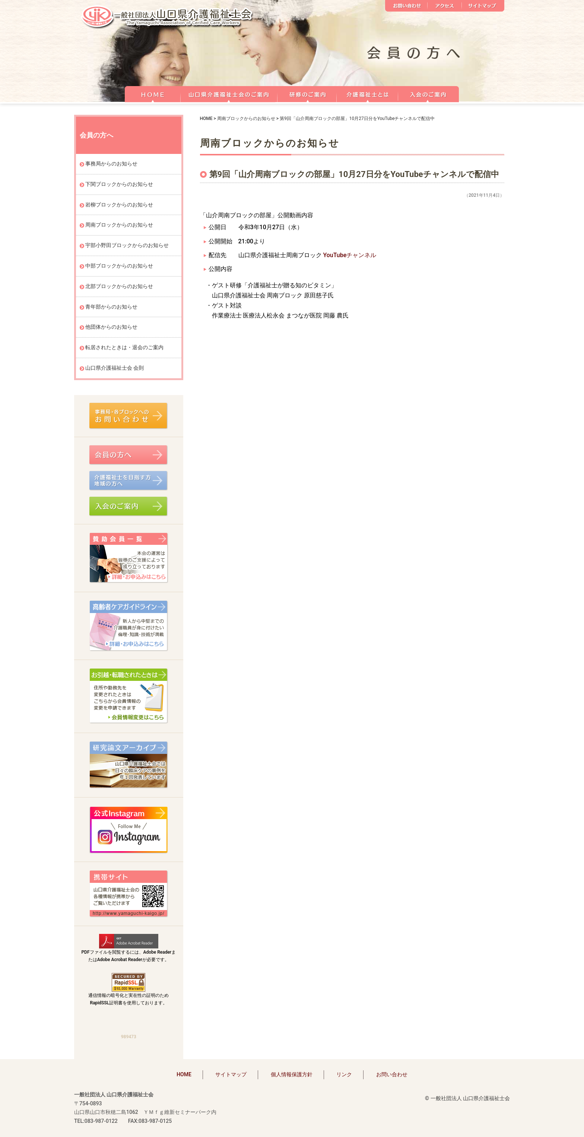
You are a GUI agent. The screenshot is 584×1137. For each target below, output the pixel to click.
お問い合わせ (406, 6)
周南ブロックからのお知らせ (246, 118)
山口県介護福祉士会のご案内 (229, 93)
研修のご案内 (307, 93)
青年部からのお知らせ (111, 307)
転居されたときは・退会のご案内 (124, 347)
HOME (152, 93)
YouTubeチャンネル (349, 255)
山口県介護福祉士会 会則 (114, 368)
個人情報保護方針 (291, 1074)
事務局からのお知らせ (111, 164)
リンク (344, 1074)
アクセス (445, 6)
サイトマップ (483, 6)
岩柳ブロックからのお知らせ (119, 205)
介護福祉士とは (367, 93)
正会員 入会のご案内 (428, 93)
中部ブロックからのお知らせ (119, 266)
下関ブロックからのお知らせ (119, 184)
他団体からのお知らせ (111, 327)
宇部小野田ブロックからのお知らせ (127, 245)
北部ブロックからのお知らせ (119, 286)
